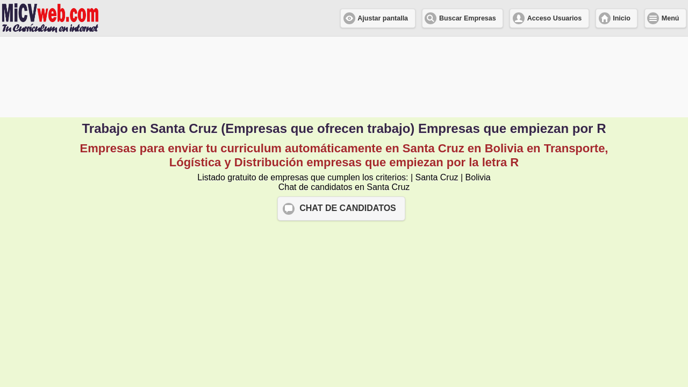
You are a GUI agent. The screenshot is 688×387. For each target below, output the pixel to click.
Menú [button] (670, 18)
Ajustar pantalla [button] (382, 18)
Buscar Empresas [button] (467, 18)
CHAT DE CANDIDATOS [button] (347, 208)
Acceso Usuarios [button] (554, 18)
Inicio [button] (621, 18)
